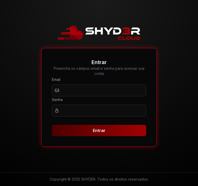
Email (56, 79)
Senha (57, 99)
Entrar (99, 130)
